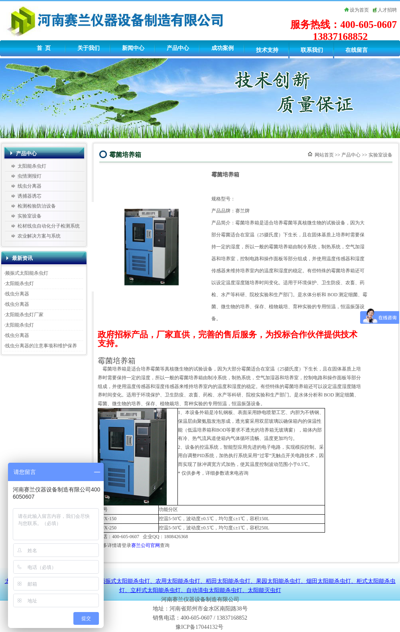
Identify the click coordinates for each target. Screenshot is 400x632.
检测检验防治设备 (37, 206)
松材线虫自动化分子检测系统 (49, 226)
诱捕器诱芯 (29, 196)
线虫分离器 (29, 186)
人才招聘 (387, 10)
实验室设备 (29, 216)
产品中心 (178, 48)
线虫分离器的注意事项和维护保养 (41, 346)
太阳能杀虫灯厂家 (24, 314)
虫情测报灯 (29, 176)
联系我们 (312, 50)
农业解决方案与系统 (39, 236)
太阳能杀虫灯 (32, 166)
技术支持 (267, 50)
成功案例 (222, 48)
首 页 (44, 48)
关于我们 (88, 48)
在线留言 (356, 50)
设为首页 (359, 10)
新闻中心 (133, 48)
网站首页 (324, 155)
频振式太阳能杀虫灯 (26, 273)
